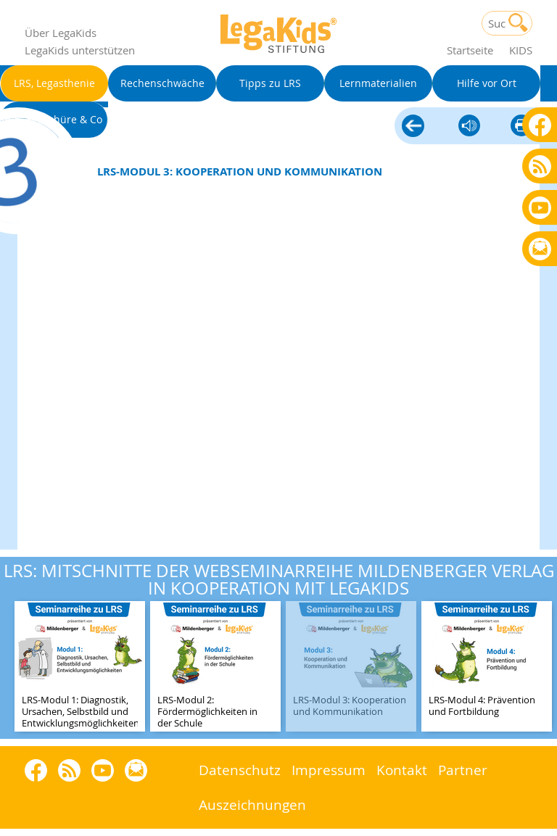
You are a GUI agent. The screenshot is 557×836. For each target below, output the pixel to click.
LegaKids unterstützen (80, 50)
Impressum (329, 770)
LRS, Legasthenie (413, 127)
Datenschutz (240, 770)
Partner (462, 770)
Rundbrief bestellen (540, 249)
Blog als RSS (540, 167)
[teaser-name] (80, 667)
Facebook (540, 124)
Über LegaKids (60, 32)
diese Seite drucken (521, 126)
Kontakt (401, 770)
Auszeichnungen (252, 804)
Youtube (540, 207)
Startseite (470, 50)
